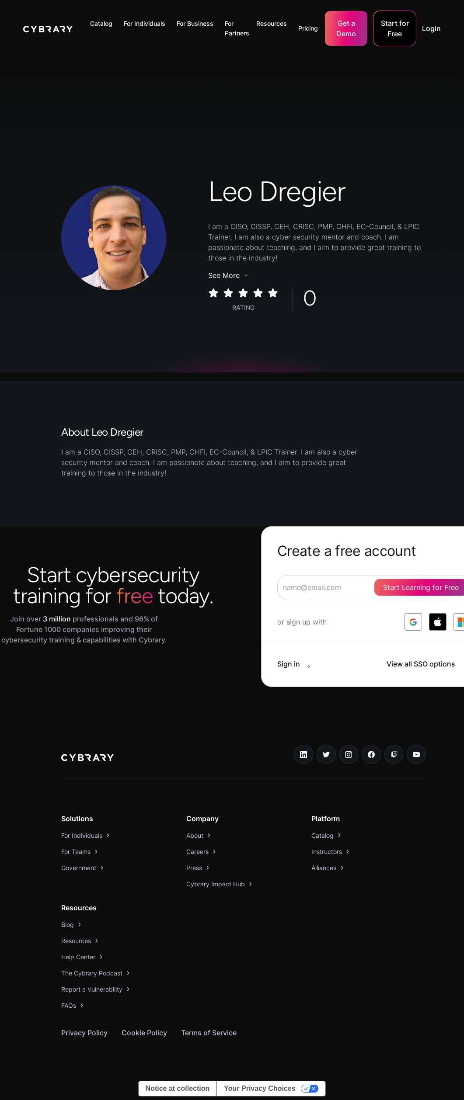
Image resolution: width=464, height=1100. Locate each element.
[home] (48, 28)
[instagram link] (349, 754)
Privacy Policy (84, 1032)
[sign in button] (298, 664)
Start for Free (395, 28)
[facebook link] (371, 754)
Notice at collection (178, 1088)
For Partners (237, 28)
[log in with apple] (438, 622)
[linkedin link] (303, 754)
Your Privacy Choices (259, 1088)
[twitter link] (326, 754)
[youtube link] (416, 754)
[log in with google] (413, 622)
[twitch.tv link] (394, 754)
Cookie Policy (144, 1032)
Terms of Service (209, 1032)
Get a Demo (346, 28)
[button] (103, 23)
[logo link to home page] (87, 758)
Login (431, 28)
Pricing (308, 28)
